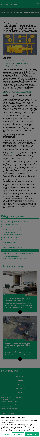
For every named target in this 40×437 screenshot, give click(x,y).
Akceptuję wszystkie (32, 434)
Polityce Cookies (29, 430)
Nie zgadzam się (18, 434)
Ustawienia (6, 434)
